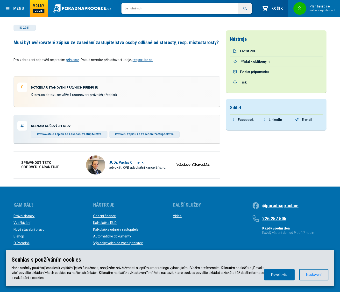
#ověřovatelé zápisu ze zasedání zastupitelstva (69, 134)
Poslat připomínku (251, 72)
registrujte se (143, 60)
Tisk (240, 82)
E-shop (19, 236)
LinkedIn (273, 120)
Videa (177, 216)
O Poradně (21, 243)
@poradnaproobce (280, 206)
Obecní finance (104, 216)
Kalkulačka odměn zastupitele (116, 229)
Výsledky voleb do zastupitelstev (118, 243)
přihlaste (72, 60)
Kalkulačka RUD (105, 223)
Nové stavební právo (29, 229)
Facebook (243, 120)
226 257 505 (274, 219)
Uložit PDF (244, 51)
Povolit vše (279, 275)
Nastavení (313, 275)
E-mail (303, 120)
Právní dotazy (24, 216)
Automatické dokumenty (112, 236)
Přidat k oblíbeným (251, 61)
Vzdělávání (22, 223)
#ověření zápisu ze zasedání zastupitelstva (144, 134)
